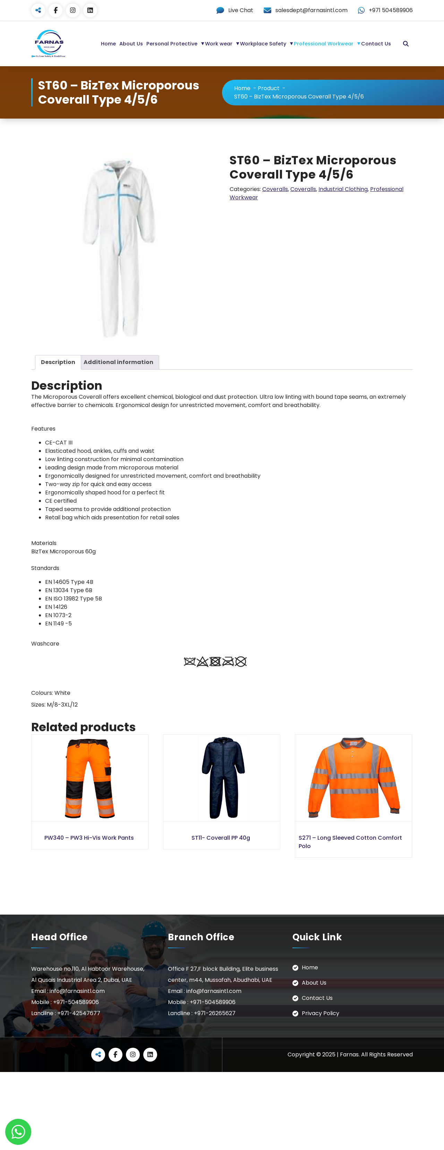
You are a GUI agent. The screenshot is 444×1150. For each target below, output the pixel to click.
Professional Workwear (323, 43)
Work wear (218, 43)
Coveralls (275, 189)
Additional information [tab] (118, 362)
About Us (131, 43)
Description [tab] (58, 362)
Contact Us (376, 43)
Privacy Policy (320, 1013)
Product (269, 88)
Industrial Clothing (343, 189)
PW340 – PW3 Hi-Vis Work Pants (89, 837)
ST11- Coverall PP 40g (220, 837)
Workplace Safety (263, 43)
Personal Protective (171, 43)
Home (108, 43)
